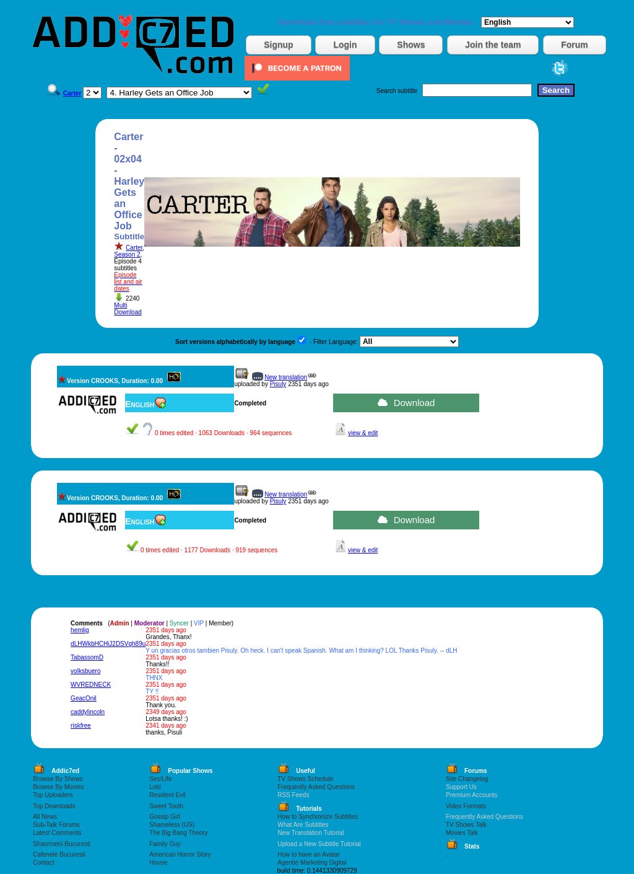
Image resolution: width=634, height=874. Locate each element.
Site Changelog (467, 778)
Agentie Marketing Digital (311, 862)
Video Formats (466, 806)
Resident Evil (167, 795)
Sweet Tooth (166, 806)
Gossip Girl (164, 816)
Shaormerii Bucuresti (61, 844)
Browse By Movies (58, 787)
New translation (285, 377)
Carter (134, 247)
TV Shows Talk (466, 824)
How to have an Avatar (308, 854)
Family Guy (165, 844)
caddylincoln (88, 711)
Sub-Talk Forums (56, 824)
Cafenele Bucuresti (59, 854)
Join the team (493, 45)
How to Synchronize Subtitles (317, 816)
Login (345, 45)
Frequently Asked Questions (316, 787)
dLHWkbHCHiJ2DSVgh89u (108, 643)
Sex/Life (160, 778)
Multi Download (127, 309)
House (158, 862)
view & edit (363, 433)
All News (45, 816)
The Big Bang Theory (178, 832)
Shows (411, 45)
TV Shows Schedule (305, 778)
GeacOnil (84, 698)
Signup (278, 45)
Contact (43, 862)
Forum (574, 45)
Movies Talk (462, 832)
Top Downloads (54, 806)
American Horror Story (180, 854)
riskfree (81, 725)
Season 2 (127, 254)
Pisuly (278, 384)
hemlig (80, 630)
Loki (154, 787)
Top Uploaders (52, 795)
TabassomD (87, 657)
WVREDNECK (91, 684)
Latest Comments (57, 832)
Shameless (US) (171, 824)
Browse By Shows (58, 778)
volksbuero (85, 671)
